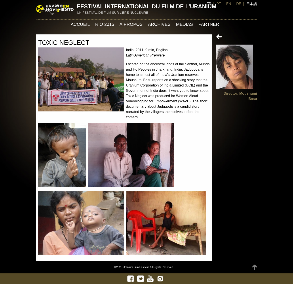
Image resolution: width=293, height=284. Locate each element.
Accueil (80, 24)
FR (209, 4)
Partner (208, 24)
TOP (254, 267)
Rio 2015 (104, 24)
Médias (184, 24)
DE (238, 4)
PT (219, 4)
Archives (159, 24)
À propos (131, 24)
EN (228, 4)
